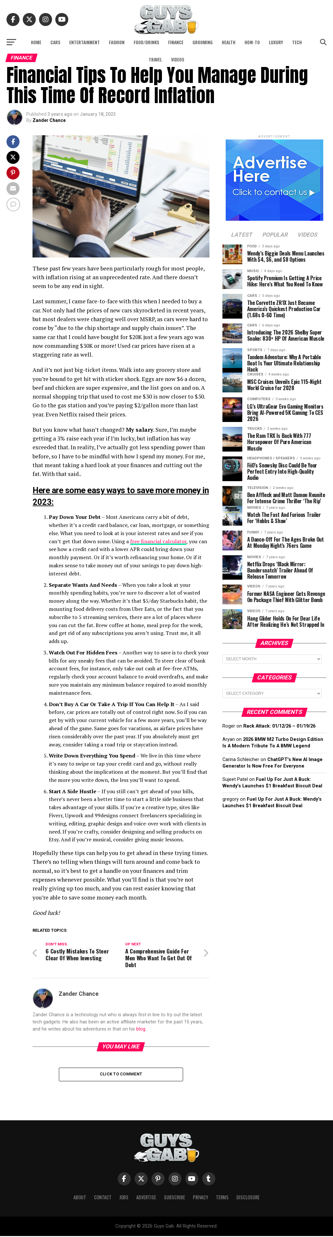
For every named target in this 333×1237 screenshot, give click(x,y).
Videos (177, 59)
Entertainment (84, 42)
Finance (175, 42)
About (79, 1198)
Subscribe (174, 1198)
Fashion (117, 42)
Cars (55, 42)
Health (228, 42)
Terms (222, 1198)
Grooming (203, 42)
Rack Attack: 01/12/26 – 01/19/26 (279, 726)
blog (140, 1029)
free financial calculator (158, 541)
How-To (252, 42)
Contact (103, 1198)
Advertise (146, 1198)
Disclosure (248, 1198)
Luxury (276, 42)
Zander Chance (49, 120)
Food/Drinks (146, 42)
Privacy (200, 1198)
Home (36, 42)
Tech (297, 42)
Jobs (123, 1198)
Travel (155, 59)
